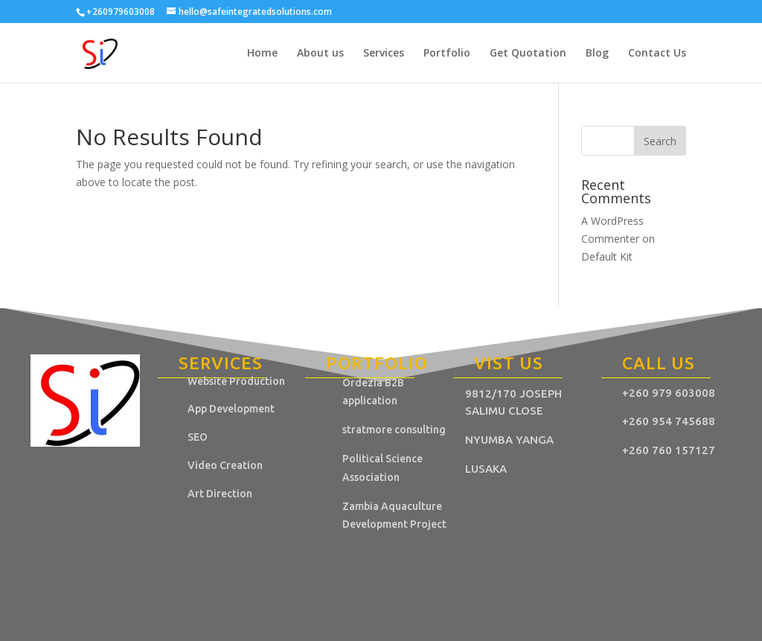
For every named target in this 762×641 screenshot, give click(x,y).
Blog (597, 54)
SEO (198, 437)
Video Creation (225, 465)
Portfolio (446, 54)
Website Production (236, 381)
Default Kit (607, 256)
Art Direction (220, 494)
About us (320, 54)
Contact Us (657, 54)
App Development (231, 409)
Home (262, 54)
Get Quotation (528, 54)
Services (383, 54)
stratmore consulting (395, 430)
